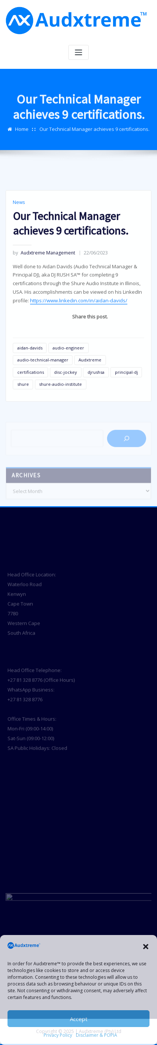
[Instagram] (94, 367)
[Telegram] (103, 367)
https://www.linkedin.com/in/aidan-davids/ (78, 342)
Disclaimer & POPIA (96, 1035)
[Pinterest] (139, 367)
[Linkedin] (85, 367)
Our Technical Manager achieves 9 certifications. (94, 137)
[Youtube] (112, 367)
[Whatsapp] (76, 367)
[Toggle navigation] (78, 52)
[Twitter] (130, 367)
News (19, 244)
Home (22, 137)
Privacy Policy (58, 1035)
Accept (79, 1019)
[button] (145, 946)
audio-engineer (68, 389)
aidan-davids (29, 389)
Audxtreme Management (44, 294)
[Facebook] (121, 367)
